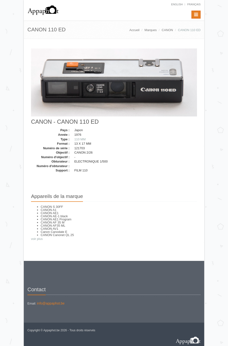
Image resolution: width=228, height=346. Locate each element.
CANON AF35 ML (53, 225)
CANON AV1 (49, 229)
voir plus (37, 239)
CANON (167, 30)
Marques (151, 30)
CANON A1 (49, 210)
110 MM (80, 139)
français (194, 4)
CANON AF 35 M (52, 222)
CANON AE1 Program (56, 219)
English (177, 4)
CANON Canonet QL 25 (57, 235)
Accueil (134, 30)
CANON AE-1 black (54, 216)
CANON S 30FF (52, 207)
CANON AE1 (49, 213)
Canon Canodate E (54, 232)
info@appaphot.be (51, 303)
